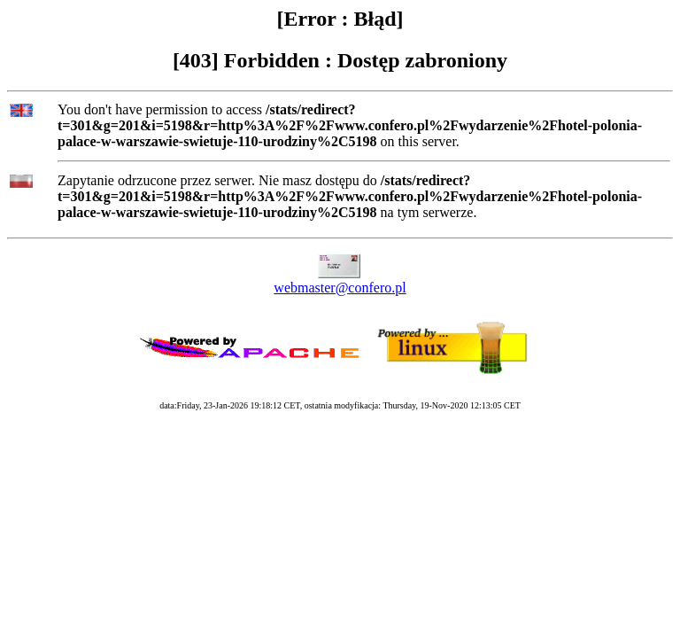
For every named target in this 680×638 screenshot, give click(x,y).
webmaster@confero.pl (340, 287)
